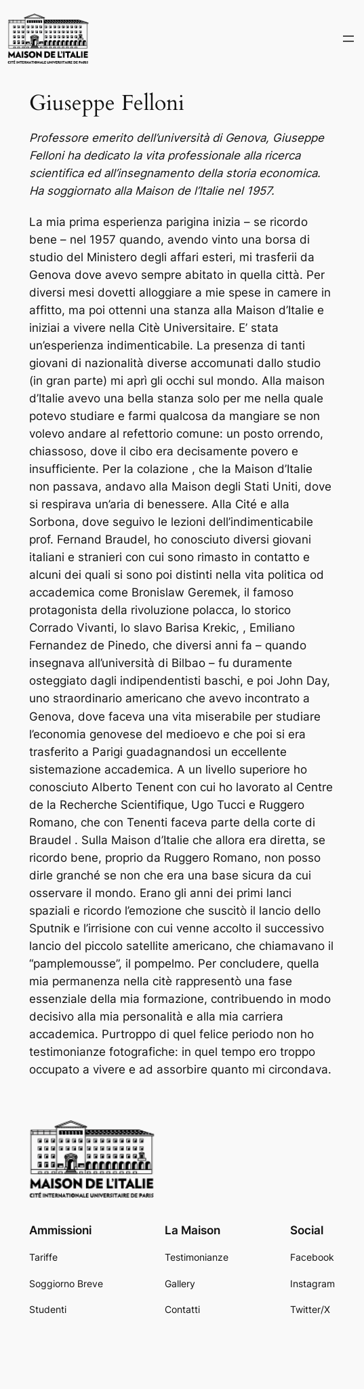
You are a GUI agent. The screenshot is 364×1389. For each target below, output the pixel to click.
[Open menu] (348, 39)
